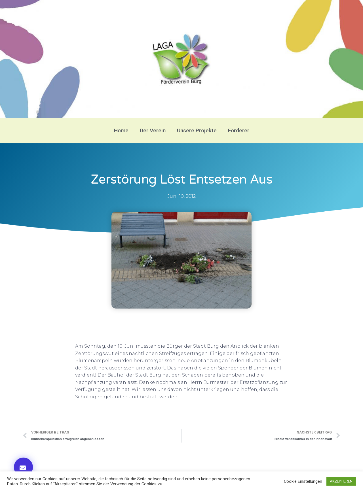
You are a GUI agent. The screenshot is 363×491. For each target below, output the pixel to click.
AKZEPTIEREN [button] (341, 481)
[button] (23, 467)
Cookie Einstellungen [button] (303, 481)
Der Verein (153, 130)
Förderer (238, 130)
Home (121, 130)
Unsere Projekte (197, 130)
